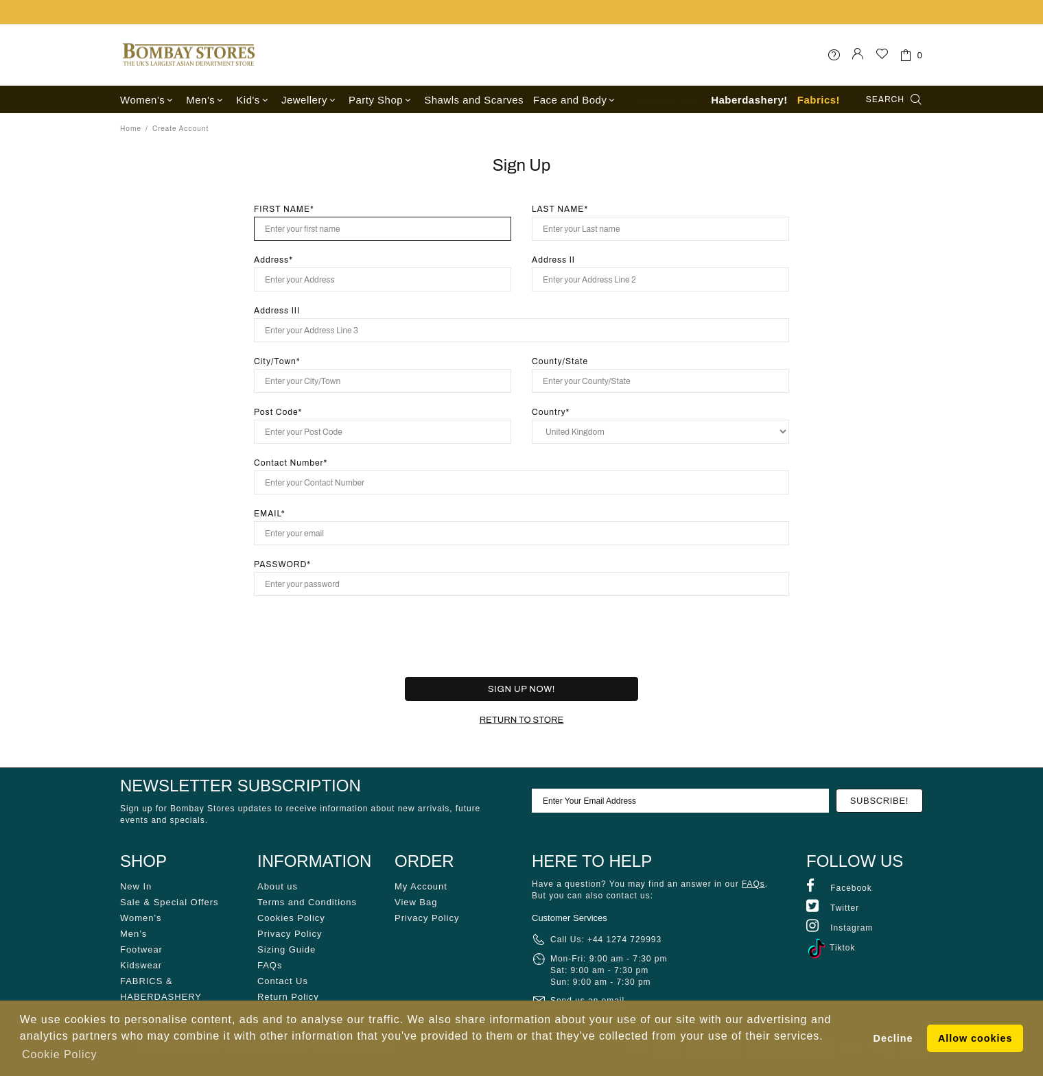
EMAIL (267, 513)
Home (130, 128)
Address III (277, 310)
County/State (560, 361)
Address (271, 260)
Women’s (140, 918)
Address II (553, 260)
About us (277, 886)
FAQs (269, 965)
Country (548, 412)
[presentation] (509, 636)
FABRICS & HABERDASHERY (161, 989)
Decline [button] (893, 1038)
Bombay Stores (188, 55)
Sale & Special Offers (169, 902)
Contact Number (288, 463)
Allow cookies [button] (975, 1038)
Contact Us (282, 981)
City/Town (275, 361)
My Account (421, 886)
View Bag (416, 902)
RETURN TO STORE (522, 720)
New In (136, 886)
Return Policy (288, 997)
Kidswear (141, 965)
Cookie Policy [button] (59, 1054)
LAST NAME (558, 209)
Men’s (133, 934)
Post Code (276, 412)
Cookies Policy (291, 918)
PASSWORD (280, 564)
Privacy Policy (289, 934)
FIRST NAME (282, 209)
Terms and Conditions (307, 902)
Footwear (141, 949)
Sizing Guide (286, 949)
